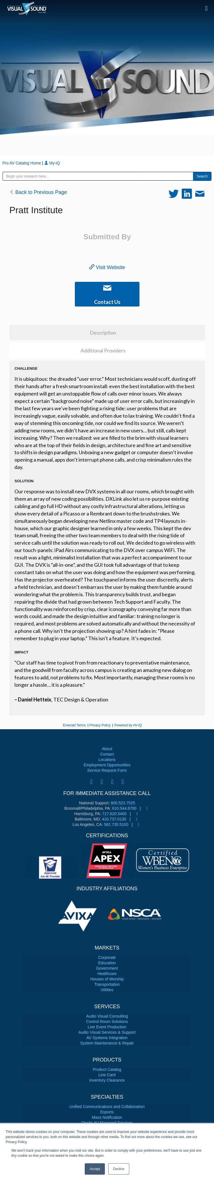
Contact (107, 754)
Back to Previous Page (38, 192)
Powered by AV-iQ (128, 725)
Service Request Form (107, 770)
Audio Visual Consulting (107, 1016)
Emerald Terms (74, 725)
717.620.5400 (114, 813)
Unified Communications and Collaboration (107, 1106)
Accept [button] (95, 1169)
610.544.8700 (124, 808)
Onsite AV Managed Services (107, 1122)
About (107, 749)
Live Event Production (107, 1027)
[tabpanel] (79, 914)
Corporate (107, 957)
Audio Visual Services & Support (107, 1032)
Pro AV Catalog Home (22, 163)
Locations (107, 759)
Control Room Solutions (107, 1021)
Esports (107, 1112)
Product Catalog (107, 1069)
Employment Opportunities (107, 765)
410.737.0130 (114, 819)
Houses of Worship (107, 979)
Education (107, 963)
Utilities (107, 990)
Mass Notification (107, 1117)
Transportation (107, 984)
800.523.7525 (123, 803)
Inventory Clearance (107, 1080)
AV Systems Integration (107, 1037)
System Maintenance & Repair (107, 1043)
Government (107, 968)
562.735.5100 (116, 824)
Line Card (107, 1075)
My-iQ (52, 163)
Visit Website (107, 267)
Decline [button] (118, 1169)
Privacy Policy (100, 725)
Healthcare (107, 973)
